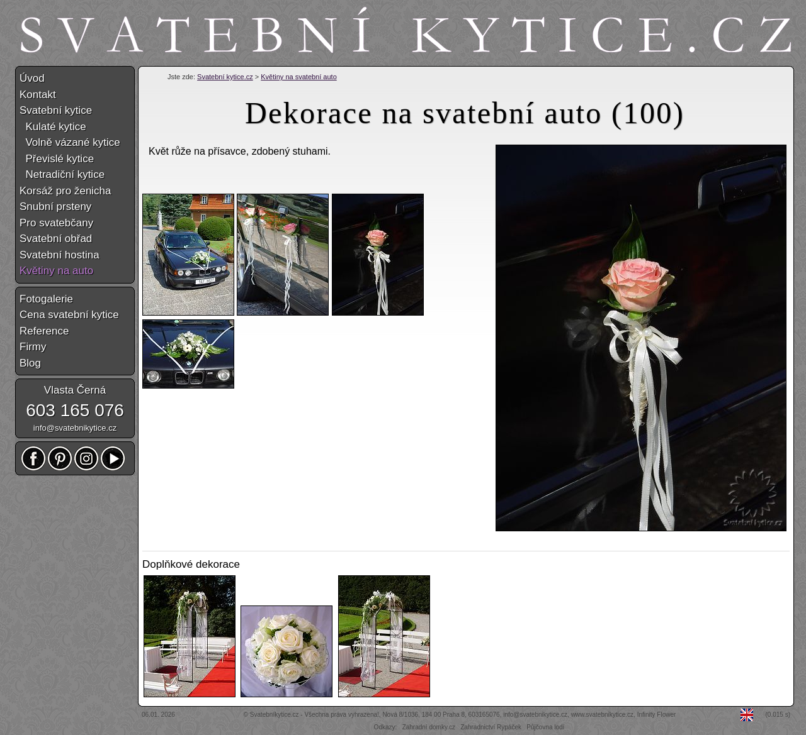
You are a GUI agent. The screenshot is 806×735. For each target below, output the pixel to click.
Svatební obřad (56, 239)
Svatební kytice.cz (225, 76)
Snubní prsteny (55, 207)
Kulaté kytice (53, 127)
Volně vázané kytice (70, 142)
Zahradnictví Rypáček (490, 727)
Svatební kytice (56, 110)
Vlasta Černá (75, 390)
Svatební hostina (59, 255)
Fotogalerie (46, 299)
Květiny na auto (56, 271)
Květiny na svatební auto (298, 76)
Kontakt (38, 95)
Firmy (33, 347)
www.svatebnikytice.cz (602, 714)
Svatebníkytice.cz (274, 714)
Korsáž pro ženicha (65, 191)
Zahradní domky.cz (428, 727)
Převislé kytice (57, 159)
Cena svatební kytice (69, 315)
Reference (44, 331)
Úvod (32, 78)
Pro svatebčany (56, 223)
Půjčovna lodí (545, 727)
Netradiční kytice (62, 174)
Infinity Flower (656, 714)
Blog (30, 363)
